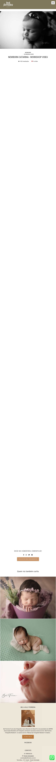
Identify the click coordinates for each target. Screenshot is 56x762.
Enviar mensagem (29, 752)
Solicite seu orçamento (28, 559)
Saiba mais (28, 733)
